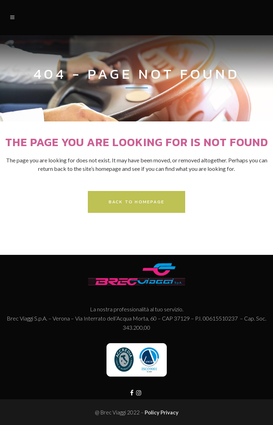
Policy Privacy (161, 412)
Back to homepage (136, 201)
